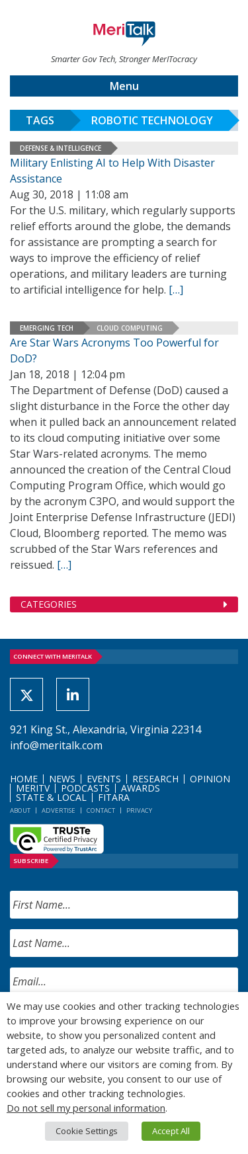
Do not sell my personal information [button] (86, 1107)
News (62, 778)
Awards (140, 788)
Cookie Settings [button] (87, 1131)
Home (24, 778)
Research (155, 778)
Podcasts (85, 788)
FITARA (114, 797)
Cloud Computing (130, 328)
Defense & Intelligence (60, 148)
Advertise (58, 810)
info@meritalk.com (56, 745)
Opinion (210, 778)
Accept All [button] (171, 1131)
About (20, 810)
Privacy (139, 810)
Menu (124, 86)
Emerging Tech (46, 328)
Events (104, 778)
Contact (101, 810)
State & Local (51, 797)
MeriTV (33, 788)
